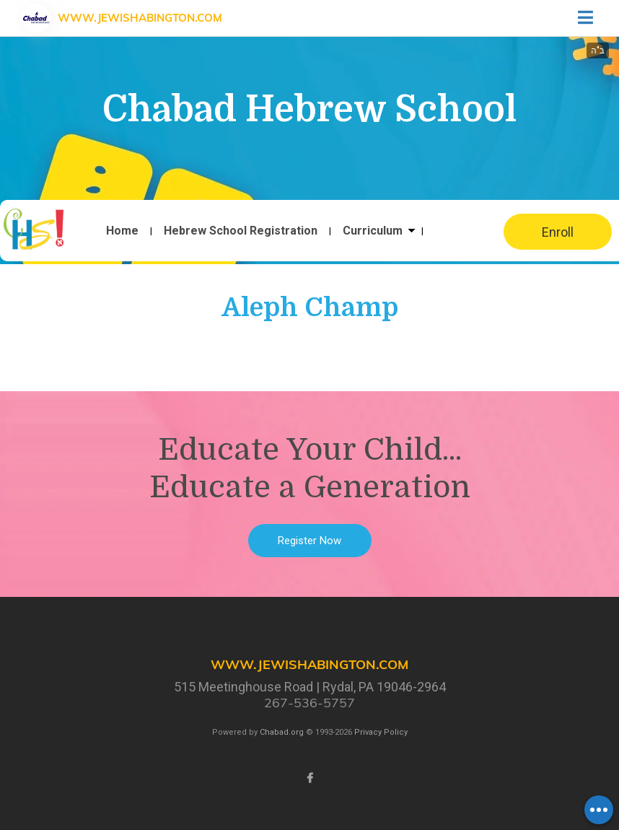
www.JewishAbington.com (140, 18)
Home (122, 231)
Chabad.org (282, 732)
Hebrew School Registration (240, 231)
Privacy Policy (381, 732)
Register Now (309, 540)
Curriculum (373, 231)
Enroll (558, 232)
